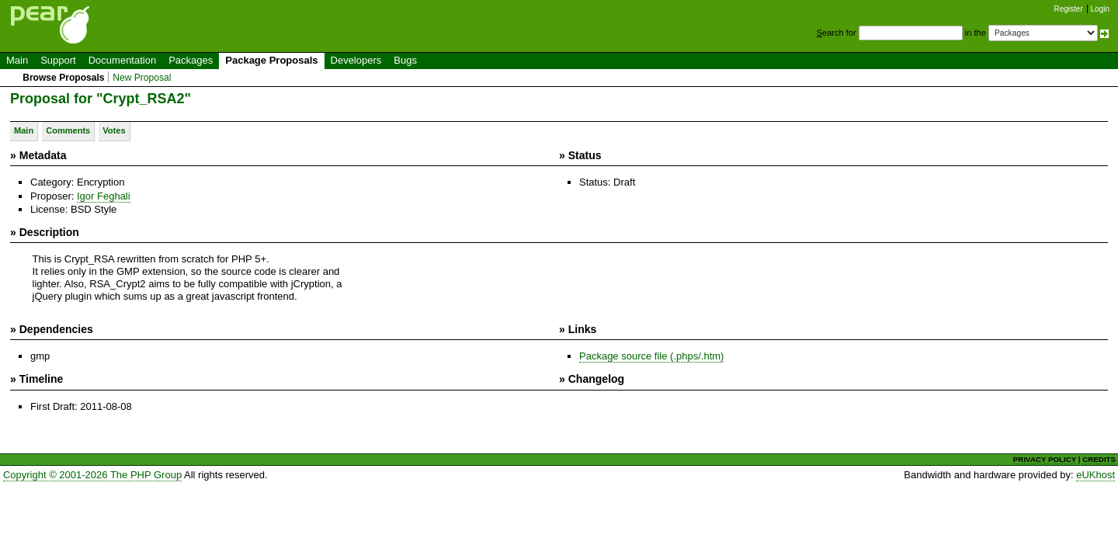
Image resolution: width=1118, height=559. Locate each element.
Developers (356, 60)
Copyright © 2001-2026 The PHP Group (92, 475)
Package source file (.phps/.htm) (651, 356)
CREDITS (1099, 459)
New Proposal (142, 77)
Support (58, 60)
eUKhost (1095, 475)
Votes (113, 130)
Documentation (122, 60)
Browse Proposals (63, 77)
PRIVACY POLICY (1044, 459)
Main (17, 60)
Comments (68, 130)
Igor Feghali (103, 196)
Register (1068, 9)
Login (1100, 9)
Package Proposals (271, 60)
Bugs (405, 60)
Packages (190, 60)
